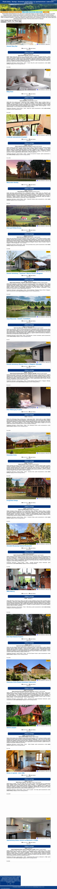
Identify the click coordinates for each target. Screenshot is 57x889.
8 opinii (37, 146)
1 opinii (33, 737)
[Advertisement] (28, 806)
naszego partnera (21, 64)
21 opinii (40, 850)
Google (18, 876)
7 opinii (33, 510)
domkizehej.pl (54, 0)
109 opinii (34, 192)
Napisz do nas (41, 886)
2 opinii (36, 782)
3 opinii (38, 555)
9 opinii (32, 101)
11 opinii (40, 692)
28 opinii (41, 374)
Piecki (48, 24)
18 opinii (42, 283)
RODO (13, 882)
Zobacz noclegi (29, 53)
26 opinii (33, 56)
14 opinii (35, 237)
